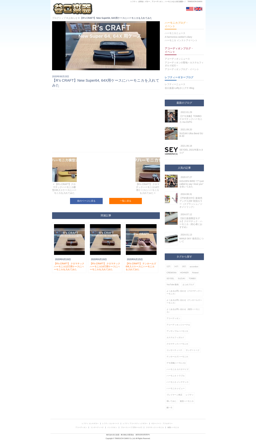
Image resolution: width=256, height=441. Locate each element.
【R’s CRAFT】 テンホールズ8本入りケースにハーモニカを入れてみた (141, 266)
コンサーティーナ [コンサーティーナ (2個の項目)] (174, 350)
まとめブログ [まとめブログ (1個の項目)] (188, 284)
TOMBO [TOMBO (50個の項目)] (192, 278)
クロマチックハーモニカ (155, 427)
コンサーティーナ (97, 427)
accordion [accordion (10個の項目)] (194, 266)
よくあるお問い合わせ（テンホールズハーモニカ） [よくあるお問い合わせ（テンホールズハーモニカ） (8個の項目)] (184, 301)
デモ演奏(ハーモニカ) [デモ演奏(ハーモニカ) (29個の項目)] (176, 363)
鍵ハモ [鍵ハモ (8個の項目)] (169, 407)
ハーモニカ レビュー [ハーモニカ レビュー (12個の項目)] (176, 388)
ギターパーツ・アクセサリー (162, 423)
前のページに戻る (86, 201)
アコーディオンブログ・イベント (182, 69)
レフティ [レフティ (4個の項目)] (190, 395)
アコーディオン (157, 1)
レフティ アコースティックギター (135, 423)
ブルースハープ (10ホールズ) (131, 427)
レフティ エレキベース (110, 423)
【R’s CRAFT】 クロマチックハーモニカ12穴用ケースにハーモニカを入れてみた (69, 266)
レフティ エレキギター (90, 423)
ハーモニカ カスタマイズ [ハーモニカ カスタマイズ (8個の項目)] (178, 369)
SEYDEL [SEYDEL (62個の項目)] (170, 278)
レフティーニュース (175, 84)
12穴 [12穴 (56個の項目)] (169, 266)
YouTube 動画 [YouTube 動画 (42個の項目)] (173, 284)
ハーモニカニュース (175, 33)
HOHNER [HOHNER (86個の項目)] (184, 273)
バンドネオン (112, 427)
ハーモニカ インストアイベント (181, 40)
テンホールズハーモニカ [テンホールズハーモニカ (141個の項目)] (177, 356)
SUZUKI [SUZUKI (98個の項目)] (181, 278)
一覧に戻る (125, 201)
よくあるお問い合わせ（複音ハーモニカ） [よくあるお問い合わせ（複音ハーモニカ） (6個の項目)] (183, 310)
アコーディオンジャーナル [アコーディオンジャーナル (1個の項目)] (178, 325)
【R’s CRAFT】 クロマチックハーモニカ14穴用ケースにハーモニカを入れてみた (105, 266)
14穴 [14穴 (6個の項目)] (176, 266)
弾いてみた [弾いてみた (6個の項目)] (171, 401)
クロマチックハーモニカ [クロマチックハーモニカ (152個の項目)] (177, 344)
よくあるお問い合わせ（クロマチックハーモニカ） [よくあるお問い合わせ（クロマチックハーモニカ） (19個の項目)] (184, 292)
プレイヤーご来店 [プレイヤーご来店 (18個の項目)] (174, 395)
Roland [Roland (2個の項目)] (195, 273)
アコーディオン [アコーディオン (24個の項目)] (173, 318)
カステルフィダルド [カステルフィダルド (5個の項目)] (175, 337)
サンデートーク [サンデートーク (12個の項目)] (193, 350)
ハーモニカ (169, 1)
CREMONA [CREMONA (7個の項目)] (171, 273)
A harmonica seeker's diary (178, 37)
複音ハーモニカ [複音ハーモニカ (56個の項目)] (187, 401)
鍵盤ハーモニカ (173, 427)
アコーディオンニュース (177, 58)
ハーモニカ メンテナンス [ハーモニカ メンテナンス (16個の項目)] (178, 382)
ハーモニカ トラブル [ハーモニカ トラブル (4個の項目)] (176, 376)
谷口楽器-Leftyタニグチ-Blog (179, 88)
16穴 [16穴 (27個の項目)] (184, 266)
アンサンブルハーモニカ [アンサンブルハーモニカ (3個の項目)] (177, 331)
